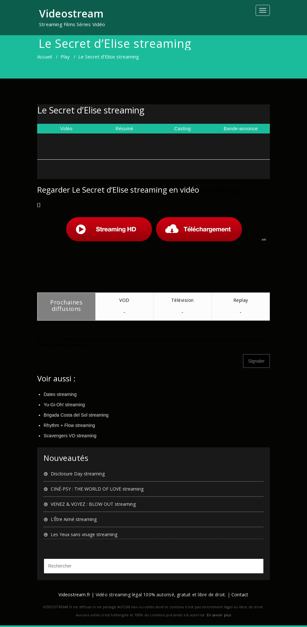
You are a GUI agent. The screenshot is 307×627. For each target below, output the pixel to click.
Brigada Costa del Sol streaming (76, 415)
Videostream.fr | (76, 594)
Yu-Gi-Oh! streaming (64, 404)
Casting (183, 128)
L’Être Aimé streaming (74, 519)
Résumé (124, 128)
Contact (239, 594)
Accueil (44, 56)
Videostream (71, 13)
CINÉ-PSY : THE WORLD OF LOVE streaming (97, 489)
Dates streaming (60, 394)
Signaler (256, 361)
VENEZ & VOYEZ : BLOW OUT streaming (93, 504)
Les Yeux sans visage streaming (84, 534)
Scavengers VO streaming (70, 435)
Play (65, 56)
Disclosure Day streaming (78, 474)
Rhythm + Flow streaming (69, 425)
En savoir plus (219, 614)
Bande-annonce (241, 128)
